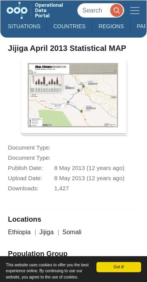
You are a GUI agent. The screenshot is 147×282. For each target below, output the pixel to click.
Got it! (118, 267)
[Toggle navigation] (134, 10)
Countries (69, 26)
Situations (24, 26)
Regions (111, 26)
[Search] (100, 10)
